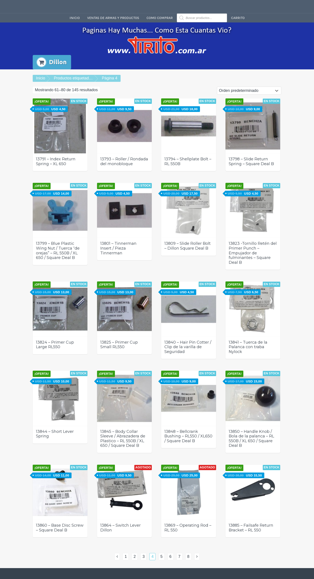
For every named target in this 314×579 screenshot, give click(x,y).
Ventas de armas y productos (113, 18)
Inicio (75, 18)
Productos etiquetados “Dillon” (80, 78)
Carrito (238, 18)
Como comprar (160, 18)
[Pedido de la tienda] (249, 90)
